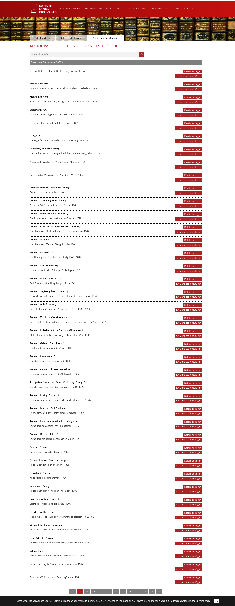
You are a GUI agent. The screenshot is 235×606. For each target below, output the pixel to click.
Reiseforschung (43, 38)
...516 (152, 591)
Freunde (152, 8)
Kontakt (162, 8)
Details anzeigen (192, 71)
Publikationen (106, 8)
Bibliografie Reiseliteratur (105, 38)
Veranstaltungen (125, 8)
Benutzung (77, 8)
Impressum (189, 8)
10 (145, 591)
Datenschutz (175, 8)
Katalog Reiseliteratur (71, 38)
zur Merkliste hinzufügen (188, 76)
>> (159, 591)
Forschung (91, 8)
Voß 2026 (141, 8)
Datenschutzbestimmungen (195, 600)
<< (73, 591)
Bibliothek (64, 8)
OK (216, 600)
